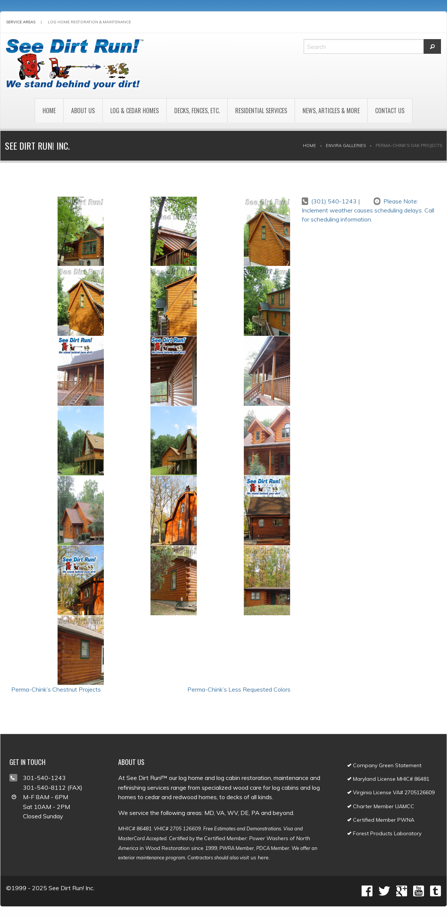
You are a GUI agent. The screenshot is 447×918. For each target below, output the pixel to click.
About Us (83, 110)
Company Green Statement (384, 765)
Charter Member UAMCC (380, 806)
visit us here (254, 857)
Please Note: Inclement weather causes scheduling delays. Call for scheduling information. (368, 210)
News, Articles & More (331, 110)
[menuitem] (49, 110)
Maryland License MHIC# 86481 (388, 778)
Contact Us (389, 110)
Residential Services (261, 110)
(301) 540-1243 (334, 201)
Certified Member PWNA (380, 819)
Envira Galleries (346, 145)
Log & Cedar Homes (134, 110)
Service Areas (20, 22)
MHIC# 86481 (135, 828)
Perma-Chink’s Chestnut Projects (56, 689)
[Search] (364, 46)
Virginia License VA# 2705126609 (391, 792)
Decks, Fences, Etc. (197, 110)
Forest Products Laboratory (384, 833)
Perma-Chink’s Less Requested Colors (238, 689)
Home (49, 110)
